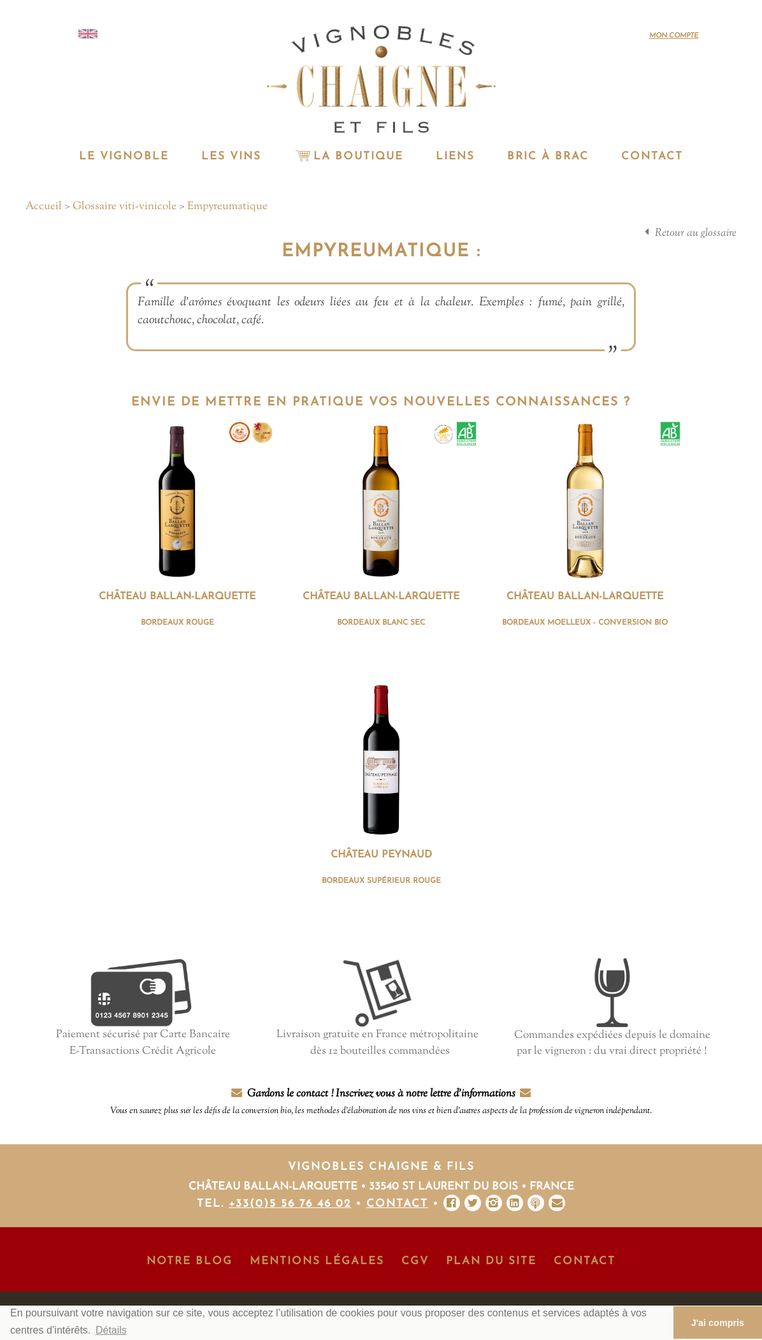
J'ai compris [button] (717, 1323)
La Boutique (348, 156)
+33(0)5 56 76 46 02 (290, 1203)
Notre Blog (190, 1261)
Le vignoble (124, 156)
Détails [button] (111, 1330)
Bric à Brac (548, 156)
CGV (415, 1261)
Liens (455, 156)
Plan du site (491, 1261)
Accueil (43, 206)
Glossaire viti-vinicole (124, 206)
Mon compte (673, 36)
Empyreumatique (227, 206)
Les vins (231, 156)
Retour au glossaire (696, 233)
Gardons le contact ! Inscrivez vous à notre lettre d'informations (381, 1102)
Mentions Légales (317, 1261)
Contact (652, 156)
